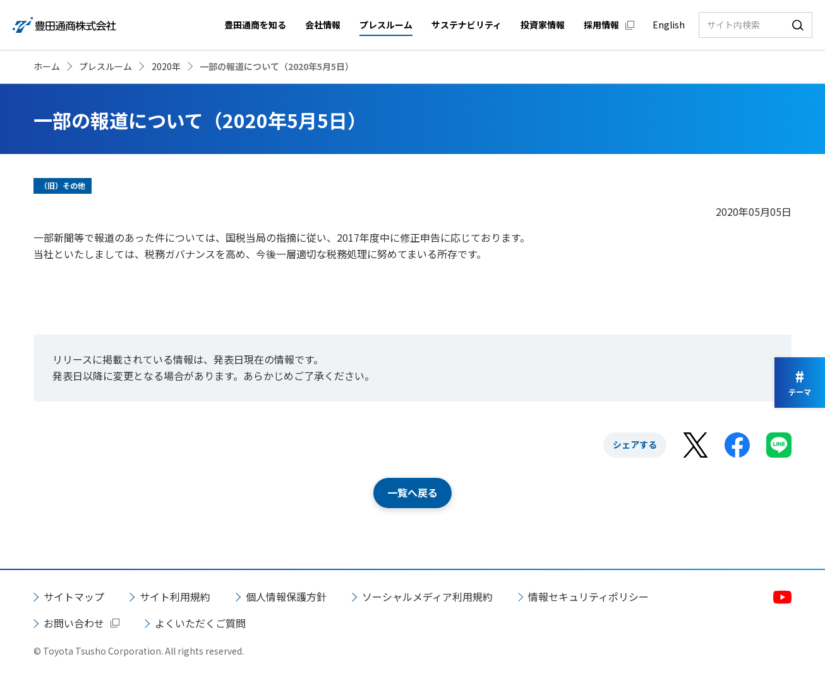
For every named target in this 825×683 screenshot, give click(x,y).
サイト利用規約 (175, 596)
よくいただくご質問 (200, 623)
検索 (798, 25)
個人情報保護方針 (286, 596)
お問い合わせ (74, 623)
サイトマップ (74, 596)
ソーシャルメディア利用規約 (427, 596)
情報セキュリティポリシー (588, 596)
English (669, 24)
